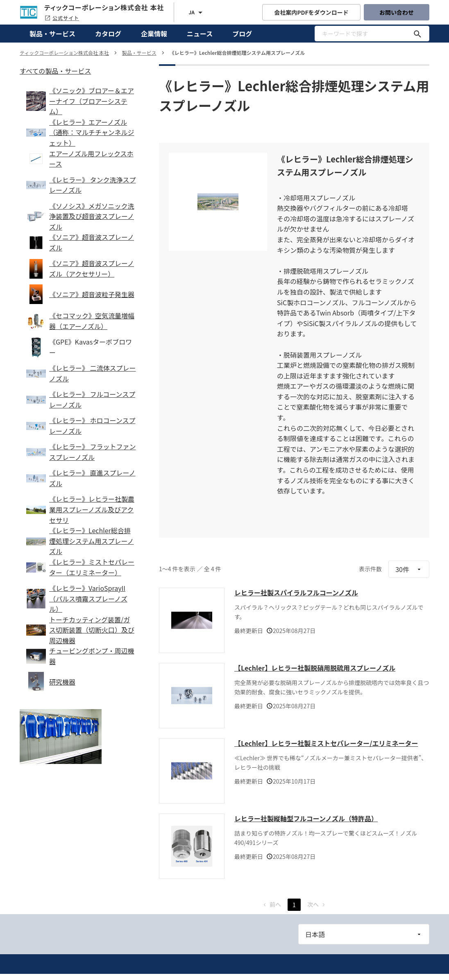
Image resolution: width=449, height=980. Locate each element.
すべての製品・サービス (55, 71)
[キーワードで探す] (417, 33)
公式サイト (61, 17)
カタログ (108, 33)
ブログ (242, 33)
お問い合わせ (396, 12)
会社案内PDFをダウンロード (311, 12)
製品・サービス (52, 33)
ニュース (200, 33)
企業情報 (154, 33)
